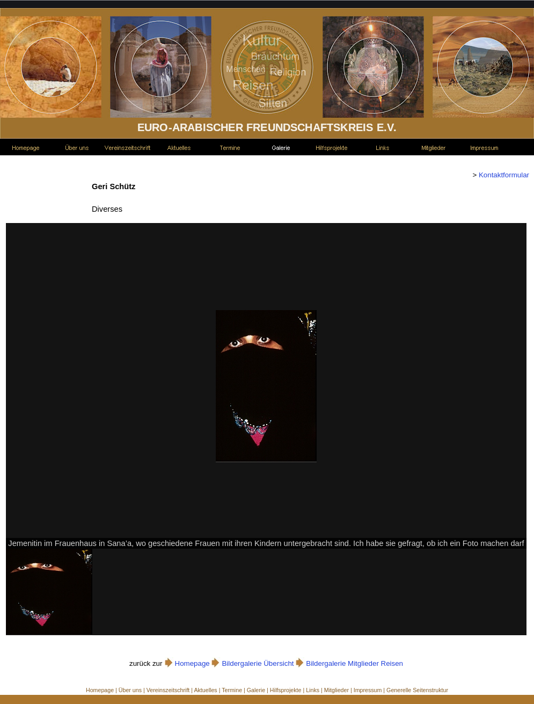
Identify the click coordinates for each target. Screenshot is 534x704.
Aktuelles (205, 690)
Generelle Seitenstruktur (417, 690)
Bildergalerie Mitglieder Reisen (354, 663)
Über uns (130, 690)
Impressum (368, 690)
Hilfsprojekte (286, 690)
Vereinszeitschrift (168, 690)
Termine (232, 690)
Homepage (192, 663)
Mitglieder (336, 690)
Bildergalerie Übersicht (258, 663)
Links (312, 690)
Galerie (256, 690)
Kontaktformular (503, 175)
